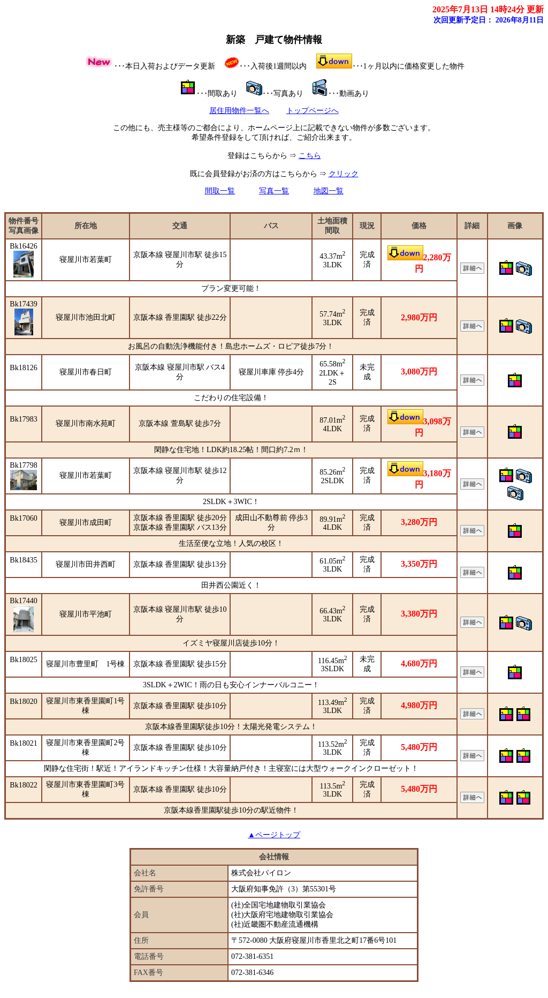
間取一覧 (220, 191)
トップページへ (312, 111)
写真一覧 (274, 191)
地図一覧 (329, 191)
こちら (310, 156)
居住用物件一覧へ (239, 111)
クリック (344, 174)
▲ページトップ (274, 835)
